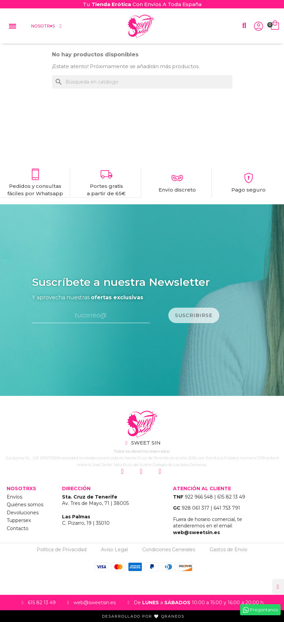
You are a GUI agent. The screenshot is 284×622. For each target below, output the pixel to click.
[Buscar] (142, 82)
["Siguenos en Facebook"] (142, 471)
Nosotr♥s (47, 26)
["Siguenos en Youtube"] (161, 471)
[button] (244, 26)
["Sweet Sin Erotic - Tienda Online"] (142, 424)
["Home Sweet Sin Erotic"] (140, 26)
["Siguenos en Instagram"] (123, 471)
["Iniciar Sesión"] (258, 26)
